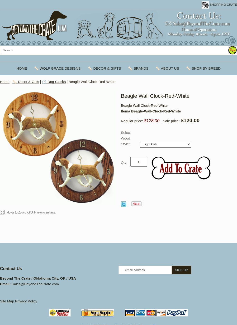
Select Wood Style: (126, 138)
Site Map (7, 301)
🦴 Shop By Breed (203, 68)
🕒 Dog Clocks (54, 82)
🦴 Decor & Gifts (104, 68)
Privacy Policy (26, 301)
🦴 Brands (138, 68)
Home (21, 68)
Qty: (124, 162)
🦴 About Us (167, 68)
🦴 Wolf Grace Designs (57, 68)
